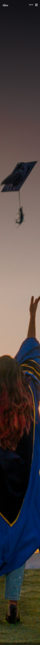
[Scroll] (20, 580)
